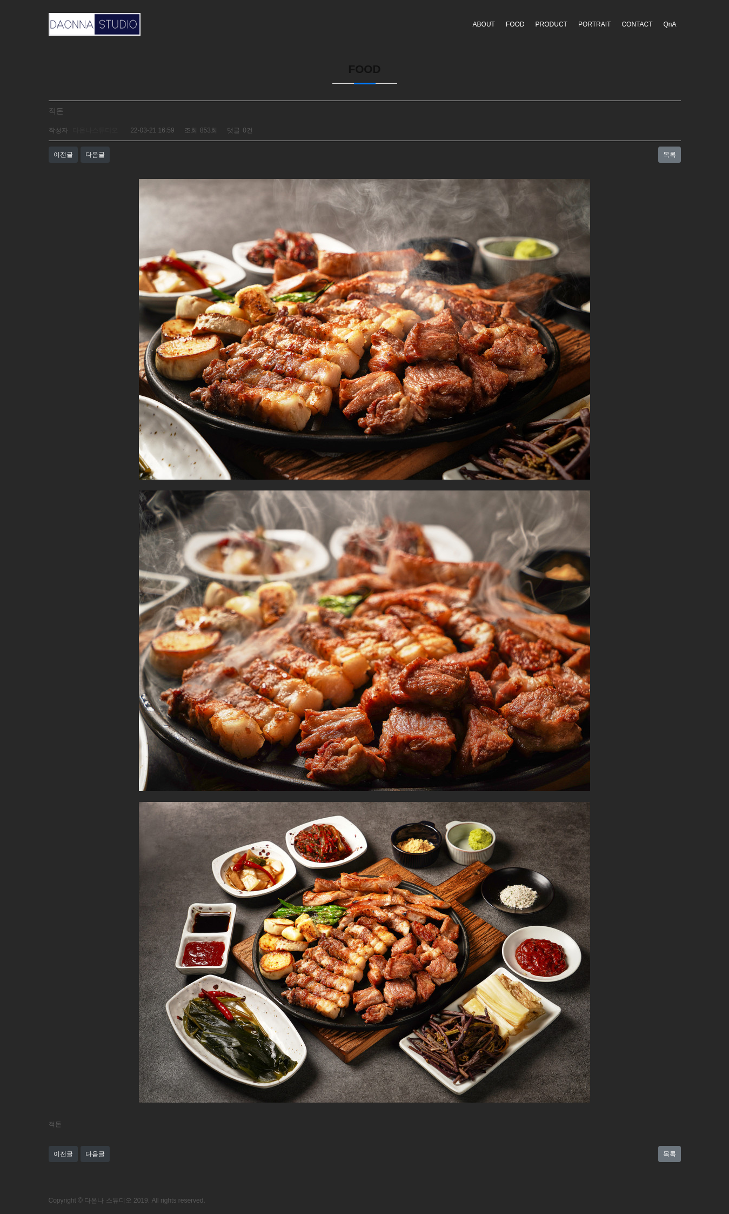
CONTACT (636, 24)
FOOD (515, 24)
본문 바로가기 (0, 0)
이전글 (63, 154)
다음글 (95, 154)
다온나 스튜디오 (107, 1200)
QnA (669, 24)
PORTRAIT (594, 24)
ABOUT (484, 24)
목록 (669, 154)
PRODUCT (551, 24)
